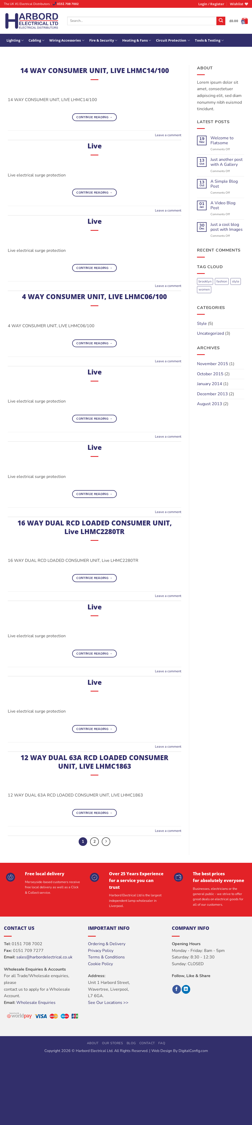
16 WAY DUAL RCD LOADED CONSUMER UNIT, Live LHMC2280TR (94, 527)
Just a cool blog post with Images (226, 227)
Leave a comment (168, 135)
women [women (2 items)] (204, 289)
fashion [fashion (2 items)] (221, 281)
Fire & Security (103, 40)
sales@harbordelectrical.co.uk (44, 957)
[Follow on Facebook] (176, 989)
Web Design (161, 1050)
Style (202, 323)
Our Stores (112, 1043)
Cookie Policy (100, 964)
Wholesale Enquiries (36, 1002)
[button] (211, 4)
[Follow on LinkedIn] (186, 989)
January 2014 (209, 384)
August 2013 (209, 404)
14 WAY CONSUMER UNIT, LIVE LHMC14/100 (94, 70)
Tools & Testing (209, 40)
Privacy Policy (100, 950)
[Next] (106, 841)
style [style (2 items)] (235, 281)
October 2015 (210, 374)
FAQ (161, 1043)
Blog (131, 1043)
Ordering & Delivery (106, 944)
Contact (147, 1043)
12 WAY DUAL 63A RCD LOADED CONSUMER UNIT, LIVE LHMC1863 (94, 762)
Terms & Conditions (106, 957)
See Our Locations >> (108, 1002)
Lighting (15, 40)
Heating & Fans (136, 40)
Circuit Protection (173, 40)
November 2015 (212, 364)
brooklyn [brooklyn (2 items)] (205, 281)
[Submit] (220, 21)
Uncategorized (210, 333)
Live (94, 145)
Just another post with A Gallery (226, 162)
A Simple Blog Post (224, 184)
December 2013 (212, 394)
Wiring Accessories (66, 40)
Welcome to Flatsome (222, 141)
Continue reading (94, 117)
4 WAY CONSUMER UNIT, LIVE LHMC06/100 (94, 296)
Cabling (36, 40)
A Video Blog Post (222, 205)
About (93, 1043)
